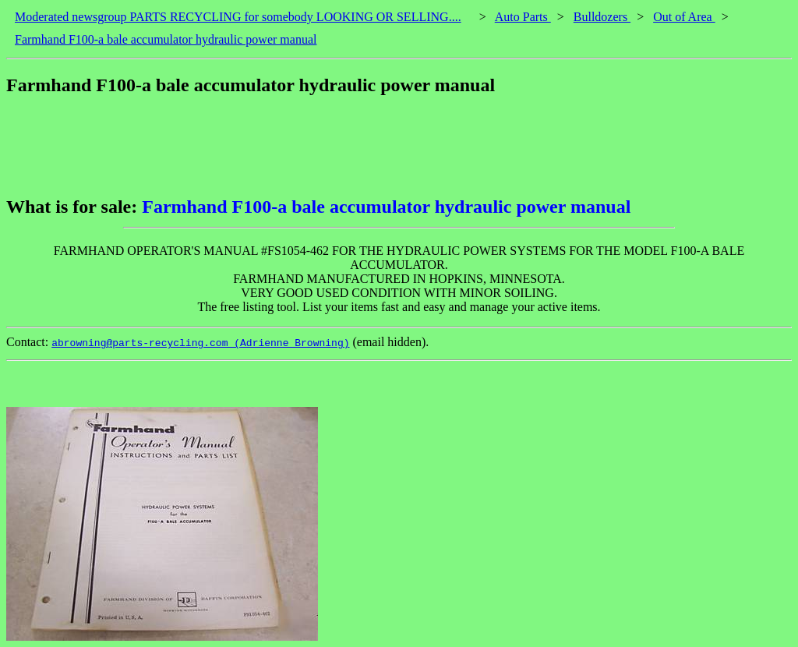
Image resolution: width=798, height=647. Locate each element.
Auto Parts (523, 16)
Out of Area (684, 16)
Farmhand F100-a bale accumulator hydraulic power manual (165, 39)
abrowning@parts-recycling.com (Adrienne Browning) (200, 343)
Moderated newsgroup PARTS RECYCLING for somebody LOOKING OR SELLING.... (238, 16)
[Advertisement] (290, 146)
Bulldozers (602, 16)
